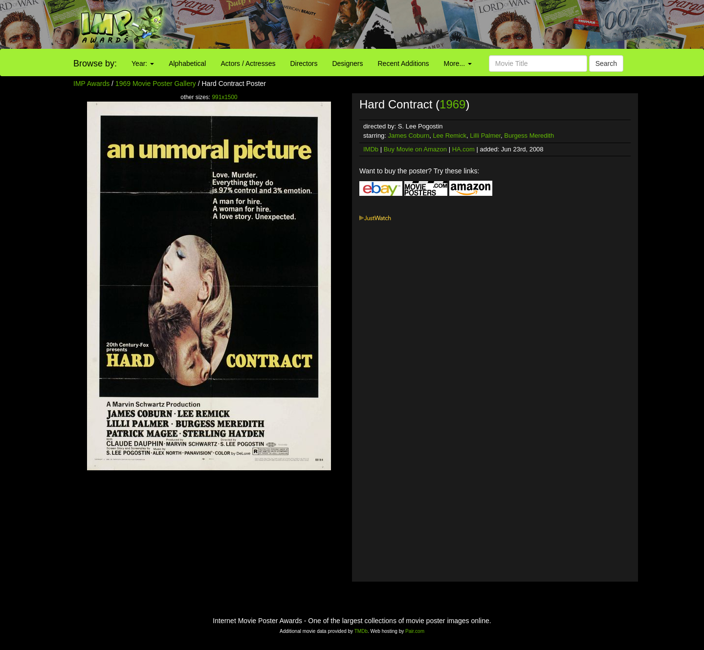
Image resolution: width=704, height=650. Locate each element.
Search (606, 63)
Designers (347, 63)
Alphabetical (187, 63)
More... (458, 63)
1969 (452, 104)
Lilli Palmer (485, 135)
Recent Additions (403, 63)
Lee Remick (449, 135)
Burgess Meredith (529, 135)
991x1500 (224, 97)
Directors (303, 63)
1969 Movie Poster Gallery (155, 83)
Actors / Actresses (247, 63)
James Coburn (409, 135)
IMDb (370, 149)
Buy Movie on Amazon (415, 149)
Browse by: (95, 63)
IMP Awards (91, 83)
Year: (143, 63)
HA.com (463, 149)
